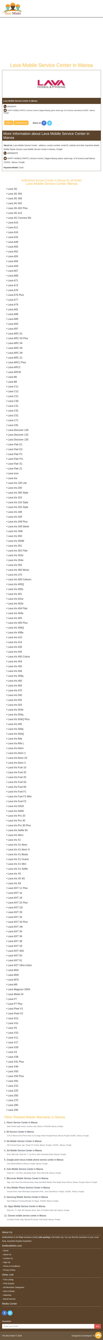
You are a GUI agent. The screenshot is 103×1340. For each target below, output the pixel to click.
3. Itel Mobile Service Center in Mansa (22, 1141)
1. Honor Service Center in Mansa (20, 1122)
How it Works (9, 1291)
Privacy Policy (9, 1270)
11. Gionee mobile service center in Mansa (25, 1215)
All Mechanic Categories (13, 1287)
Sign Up (6, 1262)
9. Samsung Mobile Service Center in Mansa (26, 1197)
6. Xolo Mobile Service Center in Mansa (23, 1169)
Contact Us (8, 1258)
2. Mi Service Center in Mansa (19, 1132)
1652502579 (11, 107)
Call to (9, 123)
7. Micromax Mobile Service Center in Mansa (26, 1178)
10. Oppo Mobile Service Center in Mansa (24, 1206)
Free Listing (8, 1279)
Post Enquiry (21, 123)
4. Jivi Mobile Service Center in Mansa (23, 1150)
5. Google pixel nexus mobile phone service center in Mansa (33, 1160)
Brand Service (9, 1299)
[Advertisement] (51, 39)
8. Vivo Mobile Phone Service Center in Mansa (27, 1187)
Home (5, 1251)
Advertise (7, 1295)
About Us (7, 1254)
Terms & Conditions (11, 1266)
